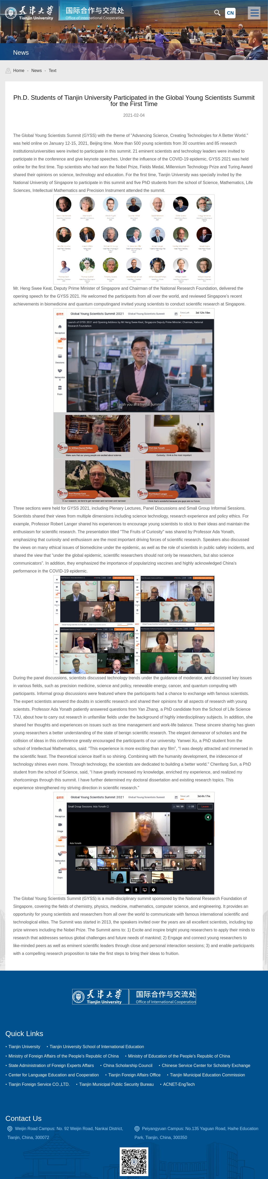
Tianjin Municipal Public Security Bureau (116, 1071)
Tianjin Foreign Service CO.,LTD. (39, 1071)
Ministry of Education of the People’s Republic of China (179, 1043)
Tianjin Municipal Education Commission (207, 1062)
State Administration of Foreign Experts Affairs (51, 1052)
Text (52, 70)
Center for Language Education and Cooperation (54, 1062)
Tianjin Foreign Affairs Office (134, 1062)
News (36, 70)
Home (18, 70)
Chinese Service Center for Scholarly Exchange (206, 1052)
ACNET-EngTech (179, 1071)
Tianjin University (24, 1034)
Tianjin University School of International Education (97, 1034)
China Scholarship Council (128, 1052)
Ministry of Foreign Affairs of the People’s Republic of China (64, 1043)
